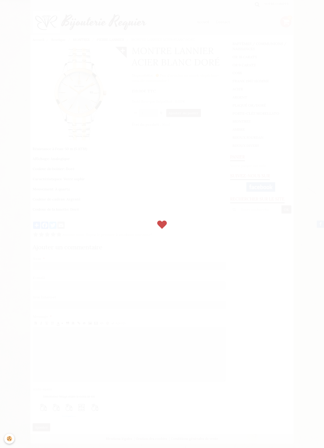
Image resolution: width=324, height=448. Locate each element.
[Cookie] (9, 439)
